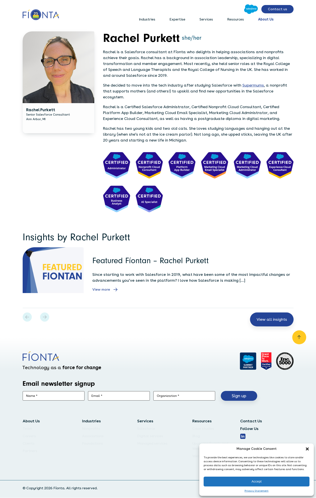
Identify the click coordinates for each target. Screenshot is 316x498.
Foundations (92, 444)
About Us (266, 19)
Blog (196, 436)
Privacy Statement (257, 490)
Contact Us (251, 421)
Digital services (150, 436)
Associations (93, 436)
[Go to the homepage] (41, 15)
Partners (30, 451)
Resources (235, 19)
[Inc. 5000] (285, 361)
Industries (147, 19)
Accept (257, 481)
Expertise (177, 19)
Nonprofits (91, 429)
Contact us (277, 9)
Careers (29, 436)
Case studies (203, 429)
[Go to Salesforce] (251, 9)
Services (206, 19)
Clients (29, 444)
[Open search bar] (290, 19)
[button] (307, 449)
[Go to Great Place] (266, 361)
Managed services (152, 444)
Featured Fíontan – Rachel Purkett (150, 260)
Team (27, 429)
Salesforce (146, 429)
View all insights (271, 319)
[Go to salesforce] (248, 361)
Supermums (253, 85)
